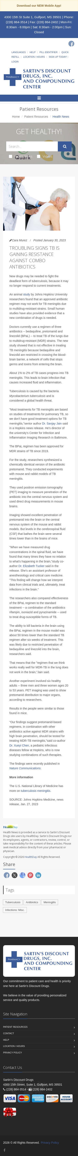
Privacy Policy (12, 1052)
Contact (8, 1033)
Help (33, 52)
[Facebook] (71, 44)
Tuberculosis (12, 902)
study (26, 294)
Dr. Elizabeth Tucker (32, 566)
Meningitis (49, 902)
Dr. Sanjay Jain (52, 423)
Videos (44, 156)
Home (16, 116)
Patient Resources (36, 116)
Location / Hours (34, 57)
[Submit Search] (65, 146)
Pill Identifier (48, 52)
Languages (18, 52)
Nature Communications (25, 768)
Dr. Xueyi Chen (19, 745)
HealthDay (31, 857)
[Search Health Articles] (32, 146)
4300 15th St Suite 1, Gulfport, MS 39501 (32, 17)
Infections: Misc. (15, 910)
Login (15, 61)
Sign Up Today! (58, 57)
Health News (20, 156)
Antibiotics (32, 902)
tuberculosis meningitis (35, 790)
